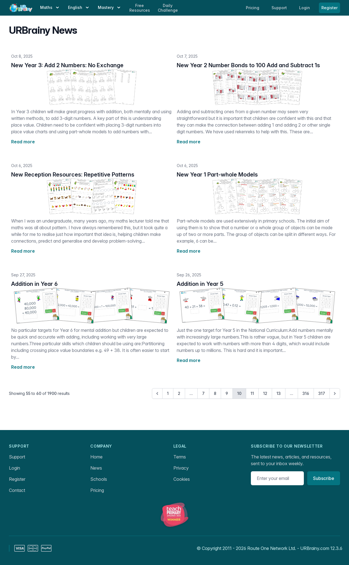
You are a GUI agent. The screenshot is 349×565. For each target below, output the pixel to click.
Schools (98, 479)
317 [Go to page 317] (321, 393)
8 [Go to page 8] (215, 393)
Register (329, 7)
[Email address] (277, 478)
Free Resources (139, 8)
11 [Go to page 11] (252, 393)
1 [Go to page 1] (168, 393)
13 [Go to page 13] (279, 393)
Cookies (181, 479)
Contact (17, 490)
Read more (23, 141)
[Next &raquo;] (334, 393)
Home (96, 457)
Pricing (97, 490)
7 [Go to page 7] (203, 393)
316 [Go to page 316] (305, 393)
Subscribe (323, 478)
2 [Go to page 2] (179, 393)
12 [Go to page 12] (265, 393)
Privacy (181, 468)
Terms (179, 457)
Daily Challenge (168, 8)
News (96, 468)
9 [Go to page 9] (227, 393)
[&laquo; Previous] (157, 393)
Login (305, 7)
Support (17, 457)
